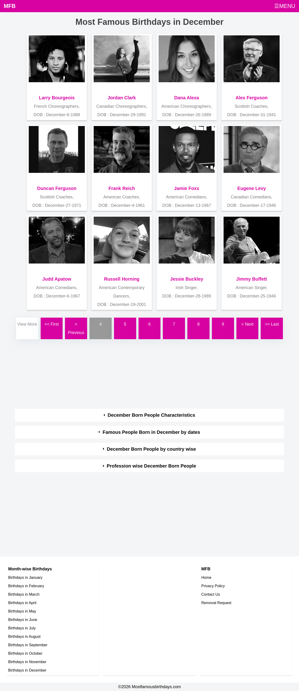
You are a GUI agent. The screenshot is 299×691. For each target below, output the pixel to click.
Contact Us (210, 594)
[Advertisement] (149, 373)
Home (206, 577)
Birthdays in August (24, 636)
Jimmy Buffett (251, 279)
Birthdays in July (22, 628)
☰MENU (284, 6)
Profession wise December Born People (151, 465)
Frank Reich (121, 188)
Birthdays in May (22, 611)
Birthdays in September (27, 645)
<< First (52, 324)
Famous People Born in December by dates (151, 432)
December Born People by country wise (151, 449)
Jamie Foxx (186, 188)
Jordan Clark (122, 97)
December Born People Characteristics (151, 415)
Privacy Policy (213, 586)
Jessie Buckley (186, 279)
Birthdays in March (23, 594)
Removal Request (216, 603)
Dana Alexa (186, 97)
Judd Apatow (56, 279)
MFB (10, 6)
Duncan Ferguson (56, 188)
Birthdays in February (26, 586)
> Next (247, 324)
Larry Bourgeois (57, 97)
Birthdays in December (27, 670)
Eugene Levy (251, 188)
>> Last (272, 324)
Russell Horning (121, 279)
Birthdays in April (22, 603)
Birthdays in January (25, 577)
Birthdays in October (25, 653)
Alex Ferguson (251, 97)
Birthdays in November (27, 662)
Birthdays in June (22, 619)
